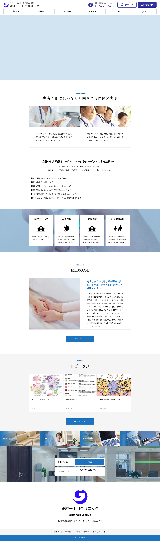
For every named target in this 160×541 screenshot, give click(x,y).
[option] (80, 45)
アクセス (128, 5)
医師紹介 (42, 11)
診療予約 (148, 5)
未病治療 (93, 11)
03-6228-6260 (105, 5)
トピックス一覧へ (80, 421)
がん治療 (67, 11)
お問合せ (89, 462)
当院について (16, 11)
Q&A (144, 11)
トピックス (118, 11)
